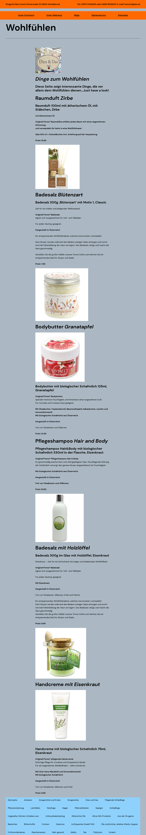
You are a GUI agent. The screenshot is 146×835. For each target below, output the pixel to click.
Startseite (123, 15)
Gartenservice (99, 15)
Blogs (76, 15)
